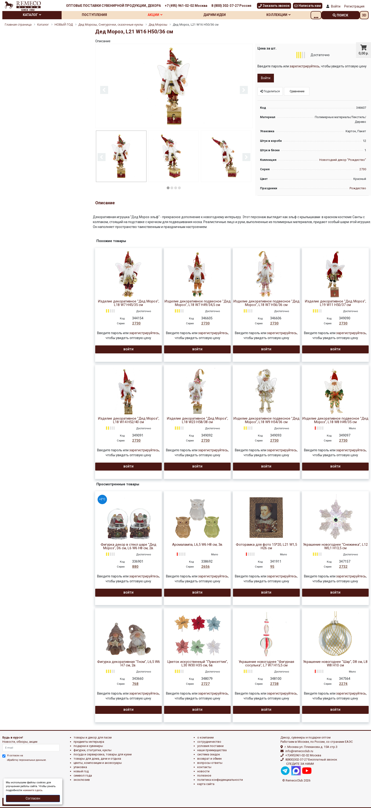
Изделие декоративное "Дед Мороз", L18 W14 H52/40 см (128, 420)
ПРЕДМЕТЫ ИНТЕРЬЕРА (89, 741)
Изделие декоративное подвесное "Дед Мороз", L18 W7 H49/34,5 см (197, 303)
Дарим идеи (222, 15)
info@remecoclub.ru (299, 751)
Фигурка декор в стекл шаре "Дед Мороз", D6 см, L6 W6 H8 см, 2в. (128, 546)
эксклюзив (82, 779)
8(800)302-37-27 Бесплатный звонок (311, 759)
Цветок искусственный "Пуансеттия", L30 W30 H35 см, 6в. (197, 663)
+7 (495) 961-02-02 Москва (186, 6)
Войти (335, 6)
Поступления (97, 15)
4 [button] (179, 187)
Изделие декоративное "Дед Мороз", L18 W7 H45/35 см (128, 303)
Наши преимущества (212, 750)
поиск (340, 15)
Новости (203, 771)
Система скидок (208, 754)
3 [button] (175, 187)
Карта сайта (205, 784)
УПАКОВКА (80, 767)
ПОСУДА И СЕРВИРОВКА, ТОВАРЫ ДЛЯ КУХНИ (103, 754)
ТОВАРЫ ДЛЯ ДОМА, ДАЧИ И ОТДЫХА (97, 758)
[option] (174, 86)
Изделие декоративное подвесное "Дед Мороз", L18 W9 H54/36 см (266, 420)
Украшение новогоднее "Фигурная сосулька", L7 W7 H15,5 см (266, 663)
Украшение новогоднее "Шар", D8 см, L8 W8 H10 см (335, 663)
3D (364, 15)
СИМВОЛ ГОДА (83, 775)
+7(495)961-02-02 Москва (303, 755)
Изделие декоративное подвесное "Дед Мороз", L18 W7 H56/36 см (266, 303)
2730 (362, 169)
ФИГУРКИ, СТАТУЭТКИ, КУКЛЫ (92, 750)
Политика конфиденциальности (220, 779)
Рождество (358, 188)
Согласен (33, 798)
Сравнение (296, 91)
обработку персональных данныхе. (27, 760)
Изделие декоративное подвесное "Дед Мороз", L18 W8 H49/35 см (335, 420)
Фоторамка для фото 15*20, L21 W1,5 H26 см (266, 546)
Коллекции (288, 15)
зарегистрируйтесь (305, 66)
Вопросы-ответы (209, 763)
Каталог (33, 15)
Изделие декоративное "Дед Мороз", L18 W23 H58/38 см (197, 420)
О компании (205, 737)
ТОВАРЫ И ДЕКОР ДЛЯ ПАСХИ (93, 737)
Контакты (204, 767)
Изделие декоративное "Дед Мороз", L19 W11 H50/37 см (335, 303)
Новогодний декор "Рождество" (342, 160)
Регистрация (354, 6)
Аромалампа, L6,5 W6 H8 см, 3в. (197, 544)
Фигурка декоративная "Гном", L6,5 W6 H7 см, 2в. (128, 663)
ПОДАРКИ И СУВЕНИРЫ (88, 746)
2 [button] (171, 187)
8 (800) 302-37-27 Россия (231, 6)
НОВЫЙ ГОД (81, 771)
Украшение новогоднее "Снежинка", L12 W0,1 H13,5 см (335, 546)
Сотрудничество (209, 741)
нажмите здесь (32, 790)
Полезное (204, 775)
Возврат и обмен (209, 758)
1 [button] (168, 187)
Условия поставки (210, 746)
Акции (160, 15)
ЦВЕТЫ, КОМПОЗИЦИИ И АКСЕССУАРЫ (98, 763)
